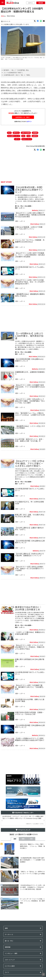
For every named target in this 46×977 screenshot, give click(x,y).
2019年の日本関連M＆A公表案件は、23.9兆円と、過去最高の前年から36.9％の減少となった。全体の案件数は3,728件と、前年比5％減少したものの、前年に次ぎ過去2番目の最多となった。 (30, 199)
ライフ (7, 972)
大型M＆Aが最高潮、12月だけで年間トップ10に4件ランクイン (28, 228)
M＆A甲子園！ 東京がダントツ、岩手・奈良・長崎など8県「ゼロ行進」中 (29, 440)
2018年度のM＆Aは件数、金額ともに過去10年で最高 (29, 700)
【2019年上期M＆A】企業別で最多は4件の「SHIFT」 (29, 528)
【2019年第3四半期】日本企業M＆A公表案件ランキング (29, 360)
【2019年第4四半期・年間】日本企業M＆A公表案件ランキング (29, 190)
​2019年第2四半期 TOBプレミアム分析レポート (30, 489)
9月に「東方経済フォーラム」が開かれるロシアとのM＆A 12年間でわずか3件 (30, 414)
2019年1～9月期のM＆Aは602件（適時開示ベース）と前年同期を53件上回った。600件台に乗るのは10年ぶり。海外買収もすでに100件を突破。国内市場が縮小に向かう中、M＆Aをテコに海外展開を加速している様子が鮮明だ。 (30, 345)
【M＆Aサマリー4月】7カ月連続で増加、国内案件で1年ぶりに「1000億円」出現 (29, 687)
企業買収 (34, 136)
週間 (23, 839)
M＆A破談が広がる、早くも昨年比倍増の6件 (29, 502)
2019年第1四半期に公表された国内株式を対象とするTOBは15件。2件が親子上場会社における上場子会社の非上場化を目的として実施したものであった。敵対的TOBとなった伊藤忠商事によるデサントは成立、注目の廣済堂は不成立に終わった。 (29, 617)
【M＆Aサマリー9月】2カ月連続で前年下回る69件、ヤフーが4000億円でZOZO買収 (30, 387)
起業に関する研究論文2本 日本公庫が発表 (29, 660)
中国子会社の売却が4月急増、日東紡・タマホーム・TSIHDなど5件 (29, 713)
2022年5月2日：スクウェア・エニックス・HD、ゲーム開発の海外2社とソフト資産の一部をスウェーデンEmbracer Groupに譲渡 (22, 817)
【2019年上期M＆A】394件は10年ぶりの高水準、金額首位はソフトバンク (29, 554)
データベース (9, 934)
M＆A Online (11, 16)
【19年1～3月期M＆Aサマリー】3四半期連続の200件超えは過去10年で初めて (29, 739)
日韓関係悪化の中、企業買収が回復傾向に (30, 373)
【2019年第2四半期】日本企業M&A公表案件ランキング (30, 541)
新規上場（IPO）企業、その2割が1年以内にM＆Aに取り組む (29, 515)
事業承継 (7, 947)
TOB (28, 136)
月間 (31, 839)
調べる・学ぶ (19, 206)
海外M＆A (16, 133)
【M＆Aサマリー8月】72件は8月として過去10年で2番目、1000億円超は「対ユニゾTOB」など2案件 (30, 401)
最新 (15, 839)
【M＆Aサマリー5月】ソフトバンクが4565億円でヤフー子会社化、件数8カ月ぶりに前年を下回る (29, 647)
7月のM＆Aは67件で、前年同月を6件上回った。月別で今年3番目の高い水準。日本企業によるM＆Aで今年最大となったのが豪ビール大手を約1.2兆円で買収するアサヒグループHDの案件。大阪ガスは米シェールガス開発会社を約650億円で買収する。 (30, 474)
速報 (6, 928)
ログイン (30, 3)
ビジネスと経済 (9, 966)
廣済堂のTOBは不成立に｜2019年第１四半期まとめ (28, 608)
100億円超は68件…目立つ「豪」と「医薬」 (17, 75)
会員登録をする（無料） (23, 117)
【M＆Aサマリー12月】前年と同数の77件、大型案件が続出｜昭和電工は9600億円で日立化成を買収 (30, 215)
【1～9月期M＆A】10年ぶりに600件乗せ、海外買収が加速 (29, 336)
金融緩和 (35, 133)
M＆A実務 (28, 206)
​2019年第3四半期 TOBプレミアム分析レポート (30, 268)
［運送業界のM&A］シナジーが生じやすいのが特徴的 (30, 427)
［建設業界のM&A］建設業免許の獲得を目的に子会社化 (30, 295)
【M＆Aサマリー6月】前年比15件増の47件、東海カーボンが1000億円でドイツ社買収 (29, 568)
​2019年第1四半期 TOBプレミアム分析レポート (30, 673)
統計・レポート (20, 208)
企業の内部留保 (26, 133)
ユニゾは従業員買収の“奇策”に (13, 72)
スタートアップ (9, 960)
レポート (17, 139)
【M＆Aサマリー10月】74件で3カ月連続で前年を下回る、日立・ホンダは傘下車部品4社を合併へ (30, 282)
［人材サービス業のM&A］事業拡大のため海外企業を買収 (30, 633)
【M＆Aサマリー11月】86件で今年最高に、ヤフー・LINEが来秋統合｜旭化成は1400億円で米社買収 (30, 255)
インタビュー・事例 (11, 953)
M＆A (9, 133)
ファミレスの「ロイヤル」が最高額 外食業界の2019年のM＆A (29, 241)
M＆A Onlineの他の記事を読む (35, 146)
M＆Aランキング (26, 139)
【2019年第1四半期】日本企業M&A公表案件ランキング (30, 726)
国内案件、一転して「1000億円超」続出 (16, 70)
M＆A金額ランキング (13, 136)
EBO (23, 136)
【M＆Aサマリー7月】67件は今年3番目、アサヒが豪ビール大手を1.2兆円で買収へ (29, 463)
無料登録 (40, 3)
